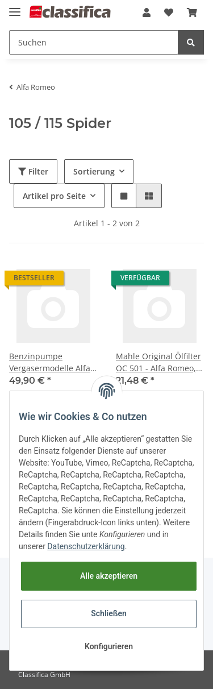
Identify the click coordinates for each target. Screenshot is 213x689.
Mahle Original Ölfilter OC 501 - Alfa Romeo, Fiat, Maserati (158, 362)
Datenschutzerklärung (85, 546)
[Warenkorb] (192, 12)
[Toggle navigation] (14, 7)
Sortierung (94, 171)
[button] (146, 12)
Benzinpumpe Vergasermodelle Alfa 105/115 (49, 362)
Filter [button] (33, 171)
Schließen (109, 613)
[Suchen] (93, 42)
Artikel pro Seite (54, 195)
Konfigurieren (109, 646)
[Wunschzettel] (168, 12)
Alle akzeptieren (108, 575)
